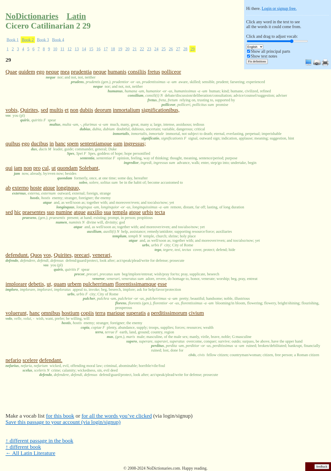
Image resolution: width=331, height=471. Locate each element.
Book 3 (43, 39)
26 (171, 49)
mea (65, 72)
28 (185, 49)
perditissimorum (169, 313)
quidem (27, 72)
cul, (46, 168)
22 (142, 49)
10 (55, 49)
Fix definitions (257, 61)
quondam (67, 168)
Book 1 (13, 39)
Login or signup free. (279, 8)
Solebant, (89, 168)
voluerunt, (17, 313)
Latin (76, 16)
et (66, 110)
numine (64, 212)
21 (135, 49)
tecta (160, 212)
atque (49, 188)
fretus (154, 72)
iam (18, 168)
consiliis (137, 72)
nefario (13, 360)
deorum (102, 110)
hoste (36, 188)
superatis (136, 313)
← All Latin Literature (30, 453)
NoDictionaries (32, 16)
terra (100, 313)
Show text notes (264, 56)
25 (164, 49)
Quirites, (29, 110)
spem (73, 143)
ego (41, 72)
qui (9, 168)
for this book (60, 416)
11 (62, 49)
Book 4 (58, 39)
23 (149, 49)
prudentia (81, 72)
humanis (117, 72)
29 (193, 49)
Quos (36, 255)
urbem (74, 284)
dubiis (86, 110)
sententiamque (96, 143)
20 (127, 49)
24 (156, 49)
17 (106, 49)
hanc (60, 143)
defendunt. (17, 255)
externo (20, 188)
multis (56, 110)
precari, (82, 255)
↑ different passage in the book (39, 441)
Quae (11, 72)
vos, (47, 255)
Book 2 (28, 39)
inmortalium (126, 110)
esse (162, 284)
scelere (30, 360)
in (51, 143)
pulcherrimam (98, 284)
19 (120, 49)
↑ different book (23, 447)
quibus (13, 143)
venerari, (102, 255)
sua (107, 212)
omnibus (50, 313)
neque (52, 72)
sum (118, 143)
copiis (87, 313)
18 (113, 49)
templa (119, 212)
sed (44, 110)
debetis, (36, 284)
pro (37, 168)
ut (53, 168)
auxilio (95, 212)
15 (91, 49)
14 (84, 49)
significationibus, (160, 110)
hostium (70, 313)
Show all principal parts (270, 51)
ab (8, 188)
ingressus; (135, 143)
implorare (16, 284)
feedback (321, 466)
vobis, (12, 110)
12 (69, 49)
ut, (49, 284)
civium (196, 313)
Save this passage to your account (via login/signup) (63, 422)
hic (17, 212)
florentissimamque (135, 284)
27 (178, 49)
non (74, 110)
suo (50, 212)
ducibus (39, 143)
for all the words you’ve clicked (117, 416)
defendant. (51, 360)
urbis (147, 212)
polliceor (171, 72)
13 (77, 49)
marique (116, 313)
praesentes (33, 212)
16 (98, 49)
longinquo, (68, 188)
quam (60, 284)
